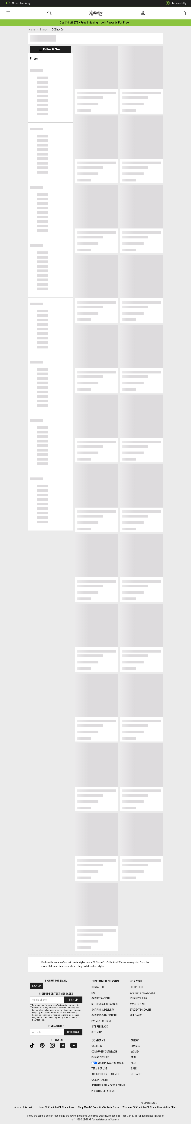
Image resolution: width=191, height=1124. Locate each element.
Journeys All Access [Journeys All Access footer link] (142, 992)
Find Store (73, 1032)
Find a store (56, 1026)
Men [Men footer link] (133, 1057)
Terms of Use (60, 1012)
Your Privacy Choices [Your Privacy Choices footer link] (107, 1062)
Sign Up (36, 985)
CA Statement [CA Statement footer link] (99, 1079)
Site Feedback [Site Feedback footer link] (99, 1026)
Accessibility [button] (175, 3)
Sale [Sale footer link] (134, 1068)
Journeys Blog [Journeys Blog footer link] (138, 998)
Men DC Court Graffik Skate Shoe (57, 1107)
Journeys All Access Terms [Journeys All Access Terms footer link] (108, 1085)
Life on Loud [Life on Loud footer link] (137, 987)
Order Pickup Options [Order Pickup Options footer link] (104, 1015)
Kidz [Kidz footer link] (133, 1062)
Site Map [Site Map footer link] (96, 1032)
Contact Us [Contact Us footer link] (98, 987)
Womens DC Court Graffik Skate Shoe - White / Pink (150, 1107)
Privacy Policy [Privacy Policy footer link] (100, 1057)
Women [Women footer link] (135, 1051)
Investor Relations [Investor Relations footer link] (103, 1091)
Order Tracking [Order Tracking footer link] (100, 998)
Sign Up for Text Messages (56, 993)
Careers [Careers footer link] (96, 1045)
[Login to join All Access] (79, 22)
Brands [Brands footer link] (135, 1045)
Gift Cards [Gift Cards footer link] (136, 1015)
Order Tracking (17, 3)
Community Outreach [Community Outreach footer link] (104, 1051)
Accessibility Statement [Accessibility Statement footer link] (106, 1074)
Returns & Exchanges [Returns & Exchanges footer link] (104, 1004)
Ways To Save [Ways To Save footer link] (138, 1004)
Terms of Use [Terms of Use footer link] (99, 1068)
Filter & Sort (50, 49)
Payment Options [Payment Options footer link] (101, 1020)
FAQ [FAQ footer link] (93, 992)
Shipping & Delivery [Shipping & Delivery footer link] (102, 1009)
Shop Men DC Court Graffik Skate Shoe (98, 1107)
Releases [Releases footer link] (136, 1074)
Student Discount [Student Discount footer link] (140, 1009)
